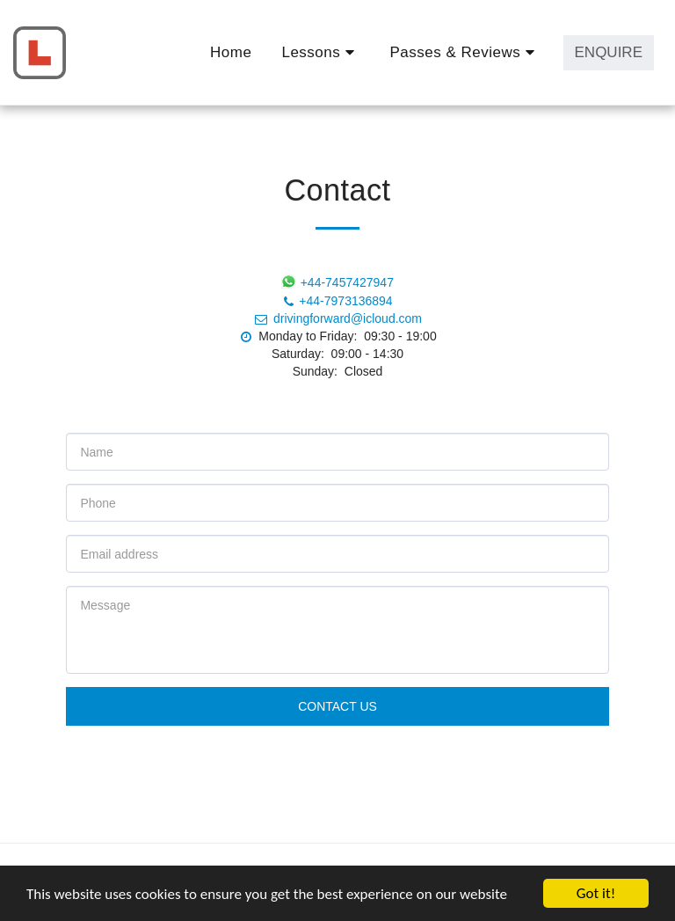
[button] (320, 53)
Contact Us (337, 706)
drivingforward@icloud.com (337, 318)
